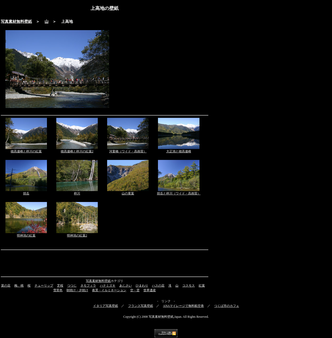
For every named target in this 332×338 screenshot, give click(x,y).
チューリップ (43, 285)
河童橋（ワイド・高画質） (128, 151)
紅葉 (202, 285)
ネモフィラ (88, 285)
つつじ (72, 285)
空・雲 (135, 290)
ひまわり (142, 285)
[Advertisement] (160, 69)
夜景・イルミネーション (109, 290)
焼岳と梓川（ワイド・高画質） (178, 193)
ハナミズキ (107, 285)
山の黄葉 (128, 193)
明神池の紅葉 (26, 235)
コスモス (188, 285)
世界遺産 (149, 290)
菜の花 (5, 285)
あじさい (125, 285)
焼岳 (26, 193)
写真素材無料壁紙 (16, 21)
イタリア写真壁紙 (105, 306)
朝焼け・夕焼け (77, 290)
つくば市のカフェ (226, 306)
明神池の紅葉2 (77, 235)
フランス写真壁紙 (140, 306)
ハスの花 (158, 285)
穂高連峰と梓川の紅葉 (26, 151)
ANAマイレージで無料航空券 (183, 306)
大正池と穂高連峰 (178, 151)
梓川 (77, 193)
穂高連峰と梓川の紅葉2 (77, 151)
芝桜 (60, 285)
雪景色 (58, 290)
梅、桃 (19, 285)
